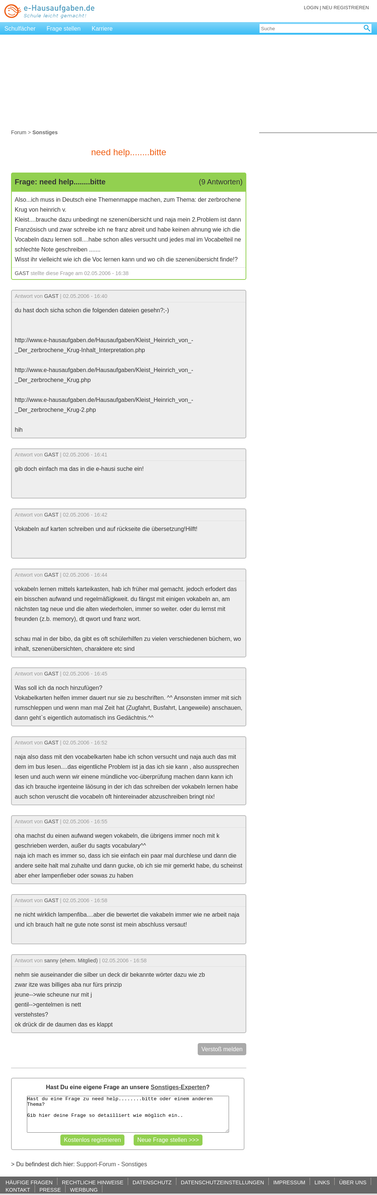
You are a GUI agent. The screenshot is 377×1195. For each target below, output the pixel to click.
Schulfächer (20, 28)
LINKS (322, 1182)
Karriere (102, 28)
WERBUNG (84, 1189)
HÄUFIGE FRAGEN (29, 1182)
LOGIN (311, 7)
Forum (19, 132)
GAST (22, 273)
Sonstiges (134, 1164)
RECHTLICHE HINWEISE (92, 1182)
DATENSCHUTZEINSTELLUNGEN (222, 1182)
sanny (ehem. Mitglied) (71, 960)
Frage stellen (64, 28)
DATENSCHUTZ (152, 1182)
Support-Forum (96, 1164)
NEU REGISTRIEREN (345, 7)
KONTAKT (18, 1189)
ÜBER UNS (352, 1182)
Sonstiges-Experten (178, 1087)
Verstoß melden (222, 1049)
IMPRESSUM (289, 1182)
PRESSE (50, 1189)
